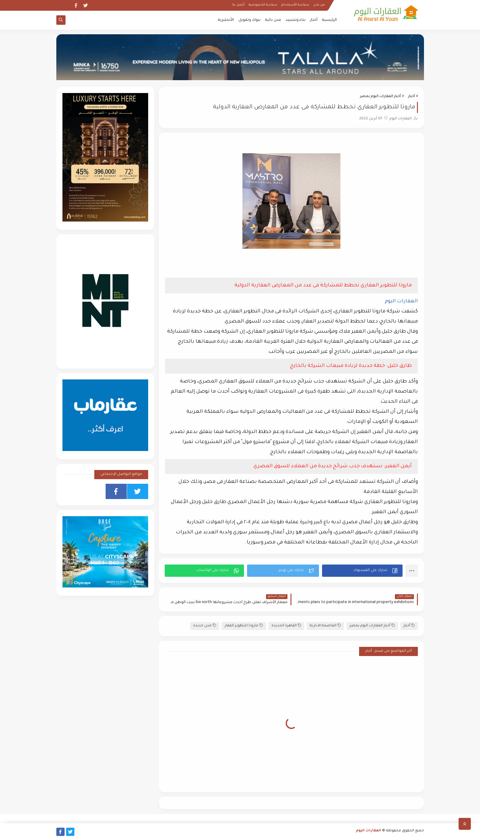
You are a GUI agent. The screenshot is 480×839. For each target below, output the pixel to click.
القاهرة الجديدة (286, 626)
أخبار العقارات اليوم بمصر (380, 97)
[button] (362, 571)
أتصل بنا (238, 5)
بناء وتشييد (296, 20)
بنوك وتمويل (249, 20)
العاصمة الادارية (325, 626)
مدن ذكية (273, 20)
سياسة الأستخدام (295, 5)
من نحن (319, 5)
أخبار (313, 20)
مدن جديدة (204, 626)
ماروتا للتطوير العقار (244, 626)
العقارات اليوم (368, 831)
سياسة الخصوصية (263, 5)
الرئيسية (329, 20)
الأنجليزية (226, 20)
